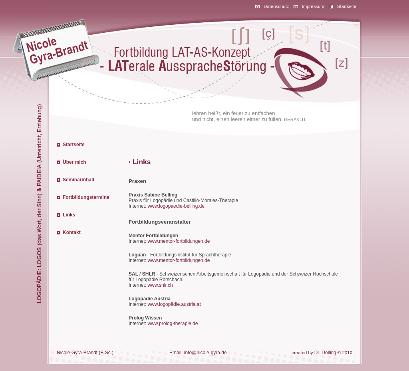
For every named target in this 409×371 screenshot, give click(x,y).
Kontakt (72, 232)
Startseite (346, 6)
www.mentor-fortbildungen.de (178, 241)
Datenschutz (276, 6)
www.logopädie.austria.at (174, 304)
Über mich (74, 162)
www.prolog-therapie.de (172, 323)
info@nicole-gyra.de (205, 352)
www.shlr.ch (160, 285)
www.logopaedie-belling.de (175, 206)
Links (69, 215)
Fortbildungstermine (86, 197)
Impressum (313, 6)
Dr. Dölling (325, 352)
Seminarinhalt (78, 180)
